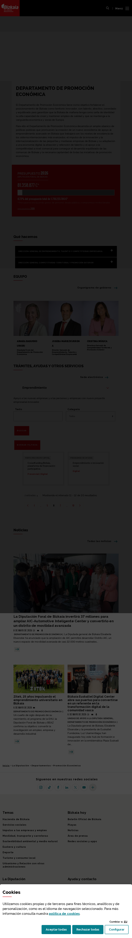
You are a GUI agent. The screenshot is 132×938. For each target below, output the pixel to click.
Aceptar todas (58, 930)
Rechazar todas (89, 930)
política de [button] (64, 914)
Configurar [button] (119, 930)
